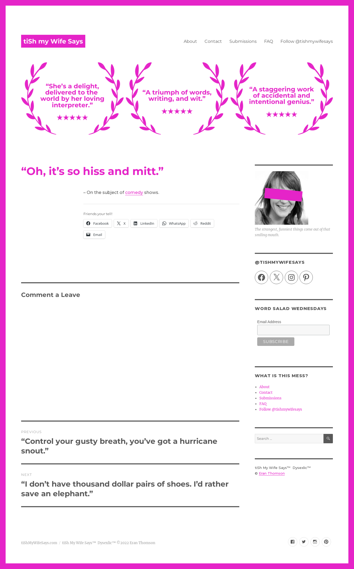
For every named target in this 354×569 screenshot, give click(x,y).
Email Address (269, 322)
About (190, 41)
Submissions (243, 41)
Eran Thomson (272, 473)
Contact (213, 41)
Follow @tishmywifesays (306, 41)
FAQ (268, 41)
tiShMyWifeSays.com (39, 543)
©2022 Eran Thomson (135, 543)
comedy (134, 192)
